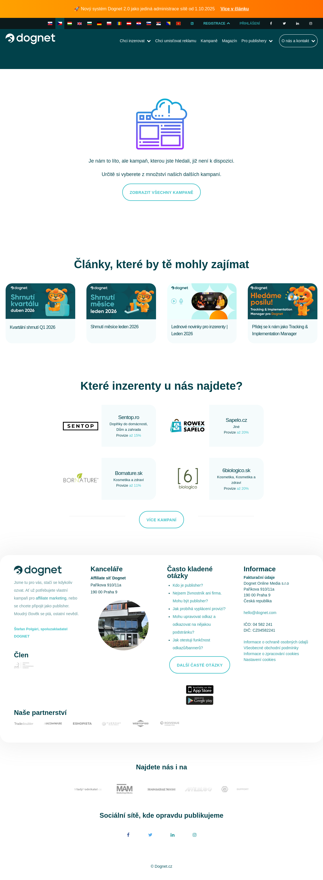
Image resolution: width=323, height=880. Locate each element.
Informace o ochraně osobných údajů (276, 642)
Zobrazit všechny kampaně (162, 192)
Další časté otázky (200, 665)
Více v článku (235, 8)
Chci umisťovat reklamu (175, 41)
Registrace (216, 23)
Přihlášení (250, 23)
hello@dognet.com (260, 612)
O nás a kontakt (295, 41)
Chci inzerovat (132, 41)
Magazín (229, 41)
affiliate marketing (51, 598)
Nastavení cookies (259, 659)
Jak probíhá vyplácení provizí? (199, 609)
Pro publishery (254, 41)
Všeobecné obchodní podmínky (271, 648)
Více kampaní (161, 520)
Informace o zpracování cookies (271, 653)
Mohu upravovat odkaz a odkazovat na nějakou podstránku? (194, 624)
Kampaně (209, 41)
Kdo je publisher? (188, 585)
